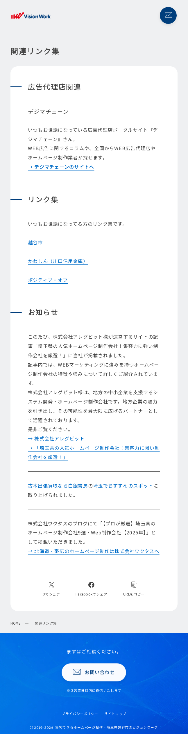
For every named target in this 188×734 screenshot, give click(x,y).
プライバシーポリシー (80, 713)
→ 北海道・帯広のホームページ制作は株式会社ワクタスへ (94, 551)
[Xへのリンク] (51, 588)
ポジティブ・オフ (48, 279)
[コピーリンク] (134, 588)
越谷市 (35, 242)
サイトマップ (115, 713)
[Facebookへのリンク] (91, 588)
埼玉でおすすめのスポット (123, 485)
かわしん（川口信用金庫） (58, 260)
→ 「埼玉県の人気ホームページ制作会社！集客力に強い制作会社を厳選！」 (94, 452)
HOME (15, 623)
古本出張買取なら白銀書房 (58, 485)
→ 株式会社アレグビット (56, 438)
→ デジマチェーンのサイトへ (61, 166)
